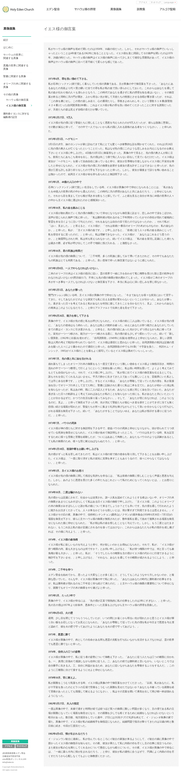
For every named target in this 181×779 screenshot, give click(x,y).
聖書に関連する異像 (14, 76)
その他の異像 (10, 94)
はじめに (8, 47)
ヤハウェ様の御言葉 (17, 100)
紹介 (5, 40)
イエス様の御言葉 (16, 105)
